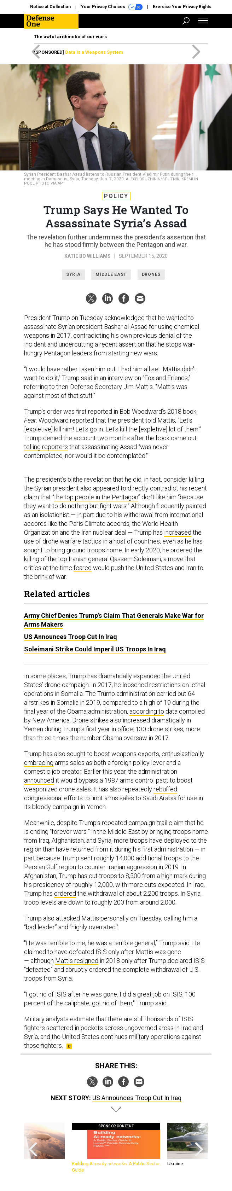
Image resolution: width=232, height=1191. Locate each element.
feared (83, 567)
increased (177, 532)
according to (146, 711)
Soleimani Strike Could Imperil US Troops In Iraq (95, 649)
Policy (116, 196)
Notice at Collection (50, 6)
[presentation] (33, 1148)
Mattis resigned (76, 960)
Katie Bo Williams (87, 256)
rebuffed (165, 789)
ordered (65, 893)
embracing (38, 762)
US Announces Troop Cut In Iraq (70, 636)
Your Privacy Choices (112, 7)
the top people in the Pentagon (96, 497)
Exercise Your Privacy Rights (182, 6)
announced (39, 780)
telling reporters (46, 447)
